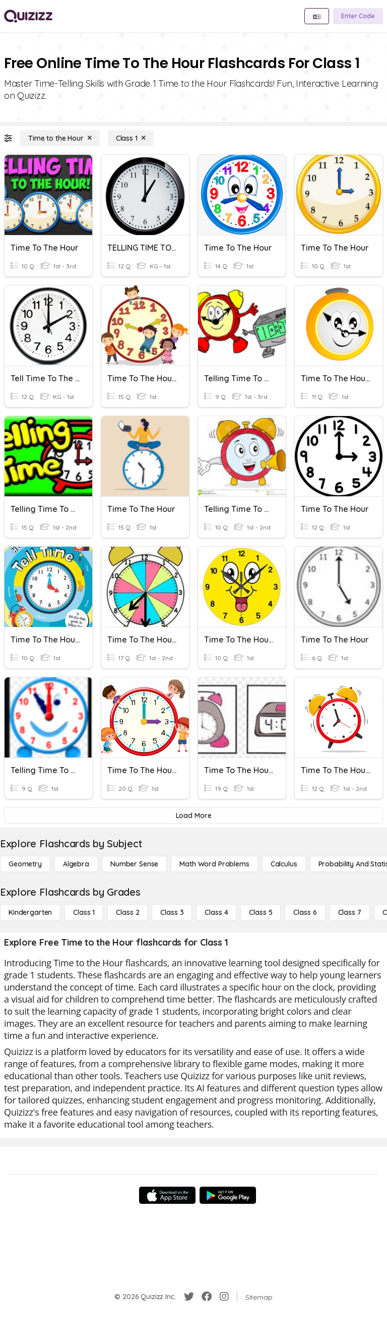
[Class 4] (216, 912)
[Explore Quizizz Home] (28, 16)
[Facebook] (207, 1297)
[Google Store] (228, 1195)
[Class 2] (127, 912)
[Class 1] (131, 138)
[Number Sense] (134, 864)
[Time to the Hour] (60, 138)
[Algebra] (76, 864)
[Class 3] (172, 912)
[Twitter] (189, 1297)
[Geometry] (25, 864)
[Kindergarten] (30, 912)
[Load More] (193, 815)
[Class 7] (350, 912)
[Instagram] (224, 1297)
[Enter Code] (358, 16)
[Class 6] (305, 912)
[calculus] (284, 864)
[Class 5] (260, 912)
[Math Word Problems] (214, 864)
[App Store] (167, 1195)
